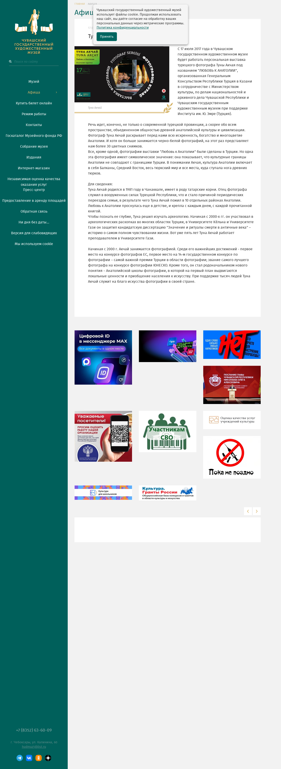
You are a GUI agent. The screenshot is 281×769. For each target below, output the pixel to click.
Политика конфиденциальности (123, 27)
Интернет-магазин (34, 168)
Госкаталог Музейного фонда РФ (34, 136)
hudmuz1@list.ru (34, 746)
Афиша (34, 92)
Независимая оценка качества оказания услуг (33, 181)
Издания (33, 157)
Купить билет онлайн (34, 103)
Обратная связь (34, 211)
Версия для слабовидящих (34, 233)
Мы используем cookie (34, 244)
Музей (33, 81)
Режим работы (34, 114)
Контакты (34, 125)
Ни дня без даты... (34, 222)
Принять (107, 36)
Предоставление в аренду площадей (34, 200)
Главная (79, 4)
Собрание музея (34, 146)
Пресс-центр (34, 190)
